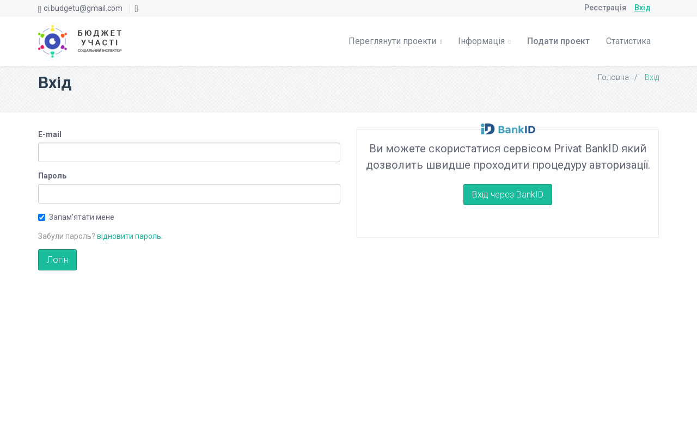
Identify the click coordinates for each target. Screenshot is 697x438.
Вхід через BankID (507, 194)
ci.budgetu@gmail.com (83, 8)
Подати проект (558, 41)
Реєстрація (605, 7)
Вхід (642, 7)
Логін (57, 260)
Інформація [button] (484, 41)
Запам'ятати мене (76, 217)
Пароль (52, 175)
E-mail (50, 134)
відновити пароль (129, 236)
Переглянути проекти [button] (395, 41)
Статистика (628, 41)
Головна (613, 77)
